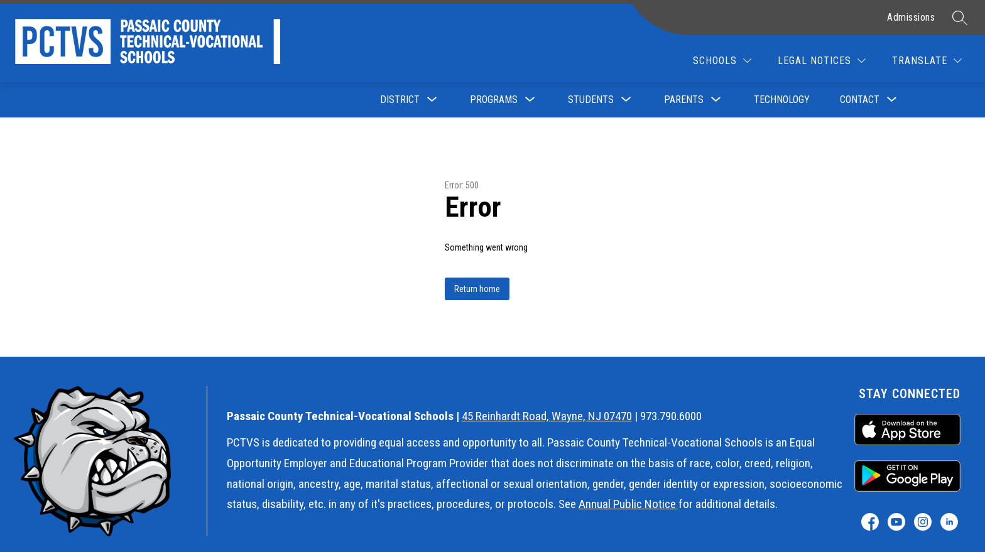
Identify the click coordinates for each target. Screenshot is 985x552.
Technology (782, 100)
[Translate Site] (927, 60)
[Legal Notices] (822, 60)
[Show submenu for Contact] (859, 99)
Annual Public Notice (628, 504)
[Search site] (959, 17)
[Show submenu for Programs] (494, 99)
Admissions (911, 17)
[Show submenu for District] (400, 99)
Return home (477, 289)
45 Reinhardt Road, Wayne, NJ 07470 (547, 416)
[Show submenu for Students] (591, 99)
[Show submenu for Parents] (684, 99)
